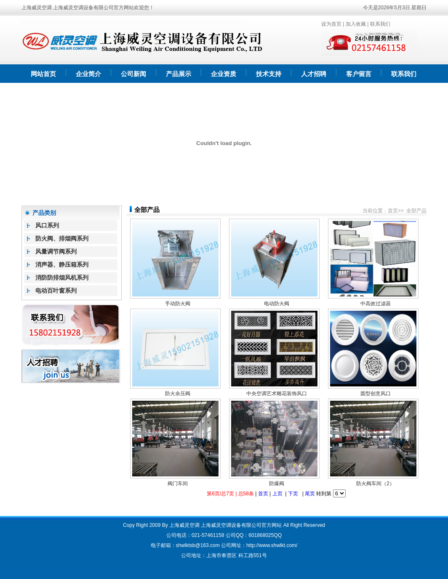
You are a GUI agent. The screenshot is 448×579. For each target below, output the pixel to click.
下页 (293, 494)
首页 (263, 494)
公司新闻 (133, 74)
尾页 (310, 494)
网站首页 (43, 74)
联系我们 (380, 24)
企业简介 (88, 74)
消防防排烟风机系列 (61, 277)
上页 (277, 494)
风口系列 (47, 225)
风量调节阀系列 (56, 251)
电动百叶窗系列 (56, 290)
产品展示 (178, 74)
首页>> (396, 211)
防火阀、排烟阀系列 (61, 238)
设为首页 (331, 24)
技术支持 (268, 74)
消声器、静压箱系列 (61, 264)
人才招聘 (313, 74)
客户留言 (358, 74)
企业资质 (223, 74)
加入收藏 (356, 24)
